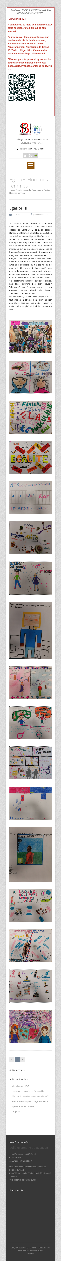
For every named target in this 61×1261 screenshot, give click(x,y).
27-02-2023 (16, 215)
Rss (30, 155)
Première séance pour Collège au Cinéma (30, 1101)
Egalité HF (18, 208)
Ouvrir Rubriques (30, 165)
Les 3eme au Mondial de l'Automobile (28, 1091)
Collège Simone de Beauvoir (35, 1248)
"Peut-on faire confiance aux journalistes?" (30, 1096)
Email (25, 155)
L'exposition (17, 1111)
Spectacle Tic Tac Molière (23, 1106)
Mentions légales (36, 1250)
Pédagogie (36, 190)
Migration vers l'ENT (20, 1086)
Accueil (26, 190)
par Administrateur (40, 215)
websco (30, 1253)
